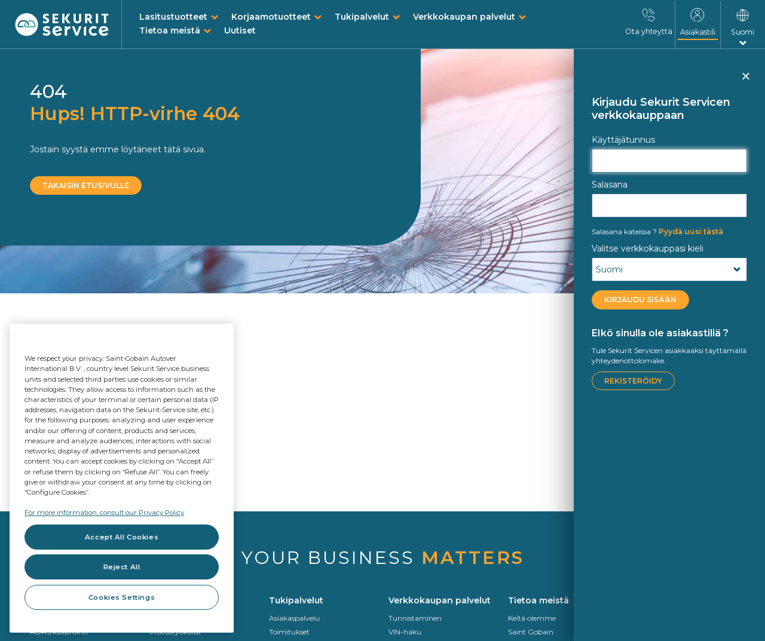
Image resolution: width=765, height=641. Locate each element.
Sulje (745, 81)
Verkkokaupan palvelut (464, 16)
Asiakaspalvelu (294, 618)
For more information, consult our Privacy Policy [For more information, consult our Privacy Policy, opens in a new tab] (104, 512)
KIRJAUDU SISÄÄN (640, 299)
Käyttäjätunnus (623, 139)
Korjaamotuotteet (271, 16)
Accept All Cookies (121, 537)
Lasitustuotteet (173, 16)
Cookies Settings (121, 597)
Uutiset (240, 30)
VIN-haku (404, 631)
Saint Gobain (530, 631)
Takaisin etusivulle (85, 185)
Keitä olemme (532, 618)
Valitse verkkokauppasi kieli (647, 248)
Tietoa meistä (169, 30)
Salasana (610, 184)
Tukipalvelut (362, 16)
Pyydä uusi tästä (657, 231)
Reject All (121, 567)
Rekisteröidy (633, 380)
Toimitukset (289, 631)
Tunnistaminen (415, 618)
